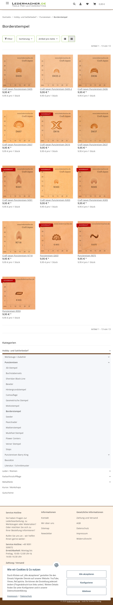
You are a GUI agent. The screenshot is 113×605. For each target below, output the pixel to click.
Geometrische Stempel (17, 400)
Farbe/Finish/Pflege (11, 476)
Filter (9, 38)
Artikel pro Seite (47, 38)
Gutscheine (8, 492)
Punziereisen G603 (49, 255)
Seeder (9, 416)
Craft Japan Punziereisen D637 (93, 144)
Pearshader (11, 422)
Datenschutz (26, 596)
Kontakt (45, 517)
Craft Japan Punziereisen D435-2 (56, 89)
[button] (75, 4)
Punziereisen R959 (11, 311)
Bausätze (9, 460)
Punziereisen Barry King (16, 454)
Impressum (12, 596)
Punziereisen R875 (87, 255)
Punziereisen (11, 362)
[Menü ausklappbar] (7, 2)
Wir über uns (47, 523)
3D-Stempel (11, 367)
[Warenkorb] (99, 4)
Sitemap (45, 528)
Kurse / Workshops (11, 487)
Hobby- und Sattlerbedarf (15, 350)
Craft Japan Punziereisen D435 (17, 89)
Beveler (9, 384)
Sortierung (24, 38)
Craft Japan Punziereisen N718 (17, 255)
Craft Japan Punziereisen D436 (93, 89)
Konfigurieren (86, 583)
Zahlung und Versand (87, 517)
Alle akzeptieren (86, 574)
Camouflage (12, 395)
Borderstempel (13, 411)
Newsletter (46, 533)
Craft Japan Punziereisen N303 (55, 200)
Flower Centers (13, 438)
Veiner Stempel (13, 443)
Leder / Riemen (9, 471)
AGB (79, 523)
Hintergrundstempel (16, 389)
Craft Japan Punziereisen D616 (55, 144)
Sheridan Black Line (15, 378)
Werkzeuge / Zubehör (15, 357)
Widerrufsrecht (84, 538)
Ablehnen (86, 591)
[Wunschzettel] (87, 4)
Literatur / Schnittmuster (17, 465)
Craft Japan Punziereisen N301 (17, 200)
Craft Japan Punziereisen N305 (93, 200)
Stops (8, 449)
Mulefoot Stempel (14, 433)
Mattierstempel (13, 427)
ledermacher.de (73, 601)
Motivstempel (12, 405)
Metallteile (7, 481)
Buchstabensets (14, 373)
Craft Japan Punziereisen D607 (17, 144)
